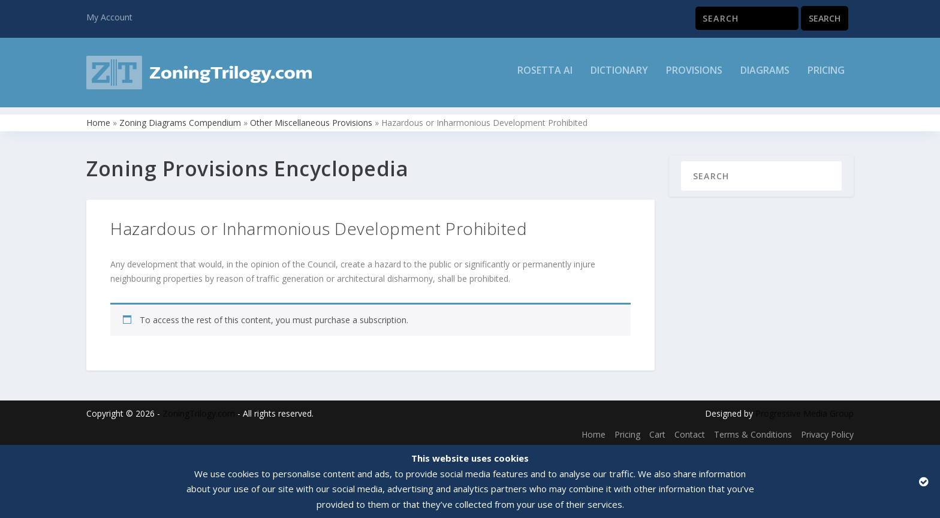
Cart (657, 432)
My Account (109, 17)
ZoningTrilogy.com (198, 411)
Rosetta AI (545, 76)
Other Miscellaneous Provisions (311, 120)
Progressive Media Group (804, 411)
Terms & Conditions (753, 432)
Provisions (694, 76)
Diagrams (765, 76)
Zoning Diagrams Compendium (180, 120)
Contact (689, 432)
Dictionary (619, 76)
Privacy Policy (827, 432)
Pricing (826, 76)
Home (98, 120)
